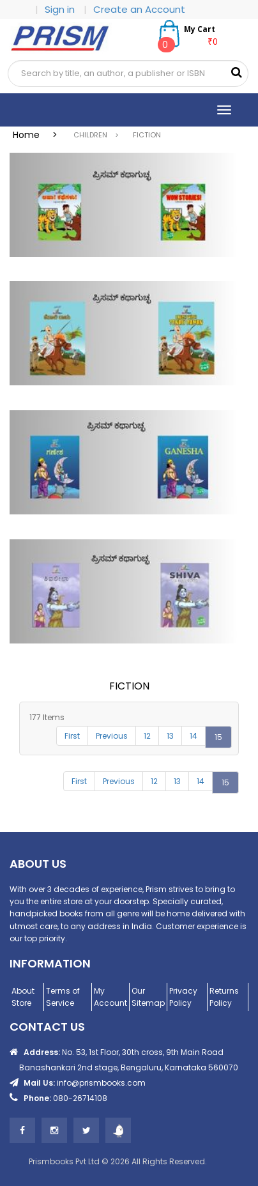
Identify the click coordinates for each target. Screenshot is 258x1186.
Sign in (61, 9)
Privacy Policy (183, 996)
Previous (112, 735)
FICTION (147, 135)
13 (170, 735)
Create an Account (139, 9)
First (72, 735)
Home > (39, 134)
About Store (22, 996)
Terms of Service (63, 996)
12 (147, 735)
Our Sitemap (148, 996)
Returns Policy (224, 996)
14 (193, 735)
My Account (110, 996)
